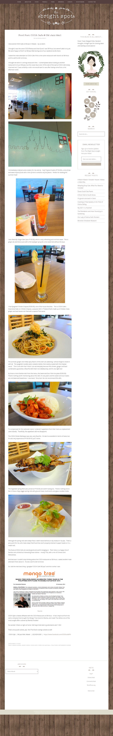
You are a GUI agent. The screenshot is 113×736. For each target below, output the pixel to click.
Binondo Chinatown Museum (87, 221)
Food (19, 643)
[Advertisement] (89, 242)
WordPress (71, 712)
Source (40, 611)
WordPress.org (91, 685)
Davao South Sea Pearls (85, 191)
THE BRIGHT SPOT (56, 16)
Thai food (54, 645)
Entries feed (91, 677)
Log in (91, 673)
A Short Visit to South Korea (87, 195)
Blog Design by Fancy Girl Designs (52, 711)
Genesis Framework (74, 711)
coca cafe (34, 645)
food (40, 645)
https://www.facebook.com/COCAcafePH (57, 634)
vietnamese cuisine (64, 645)
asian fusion (26, 645)
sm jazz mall (46, 645)
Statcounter (91, 691)
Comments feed (91, 681)
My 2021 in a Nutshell (85, 208)
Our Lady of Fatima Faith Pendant (88, 217)
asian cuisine (17, 645)
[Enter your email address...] (91, 159)
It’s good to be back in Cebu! (87, 198)
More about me (91, 84)
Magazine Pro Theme (50, 712)
